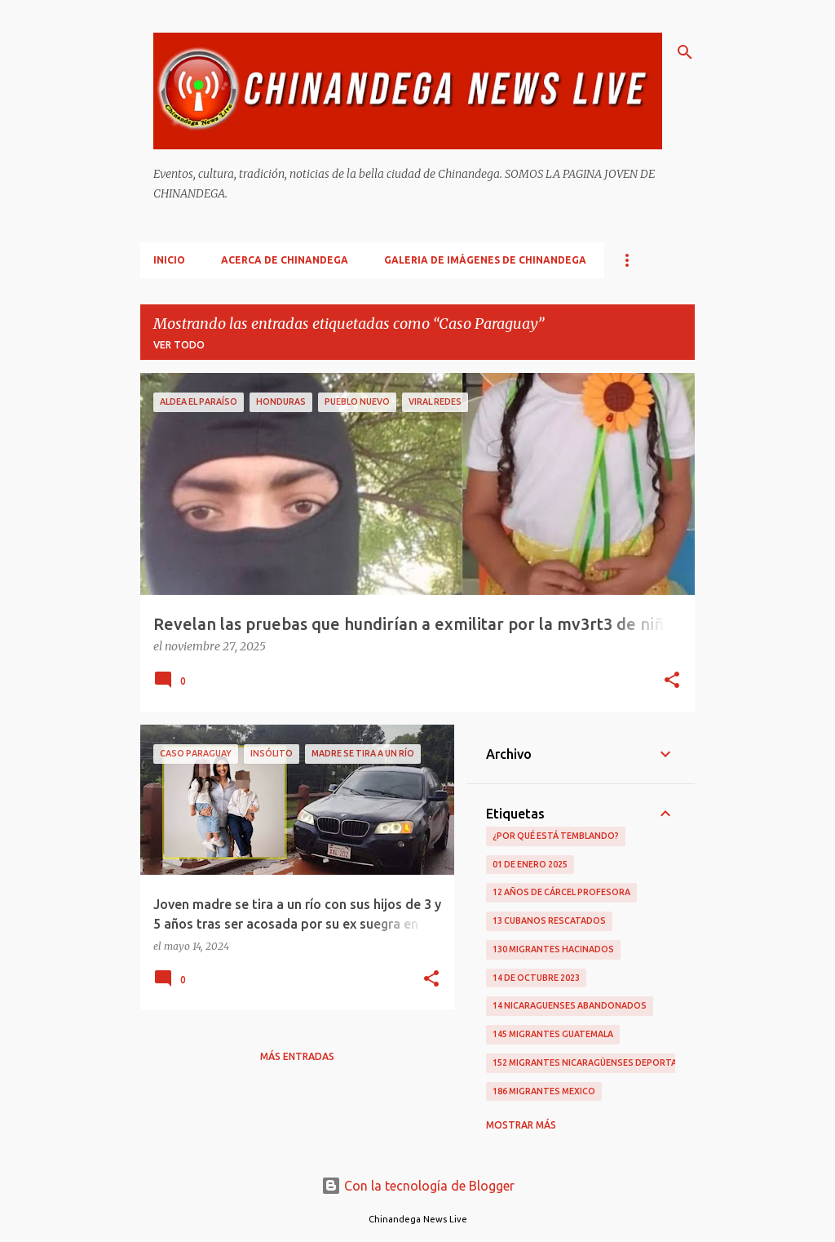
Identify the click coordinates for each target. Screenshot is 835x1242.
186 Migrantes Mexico (544, 1091)
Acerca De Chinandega (284, 260)
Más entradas (297, 1056)
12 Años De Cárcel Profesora (561, 892)
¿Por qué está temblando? (556, 836)
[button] (672, 681)
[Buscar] (685, 52)
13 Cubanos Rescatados (549, 920)
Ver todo (179, 344)
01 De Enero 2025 (530, 864)
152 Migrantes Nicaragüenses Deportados (594, 1062)
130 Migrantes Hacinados (553, 949)
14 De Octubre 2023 (536, 978)
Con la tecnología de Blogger (418, 1185)
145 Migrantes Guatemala (553, 1034)
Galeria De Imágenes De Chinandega (485, 260)
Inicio (169, 260)
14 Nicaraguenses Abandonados (570, 1005)
